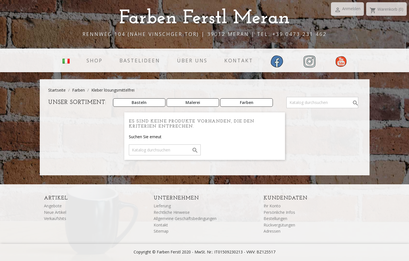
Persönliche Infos (279, 212)
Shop (95, 60)
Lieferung (162, 205)
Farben (246, 102)
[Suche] (322, 102)
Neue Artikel (55, 212)
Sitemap (161, 231)
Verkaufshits (55, 218)
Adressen (272, 231)
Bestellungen (275, 218)
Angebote (53, 205)
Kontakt (238, 60)
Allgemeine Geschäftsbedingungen (185, 218)
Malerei (192, 102)
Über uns (192, 60)
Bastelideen (140, 60)
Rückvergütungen (279, 225)
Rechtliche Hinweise (172, 212)
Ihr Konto (272, 205)
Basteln (139, 102)
